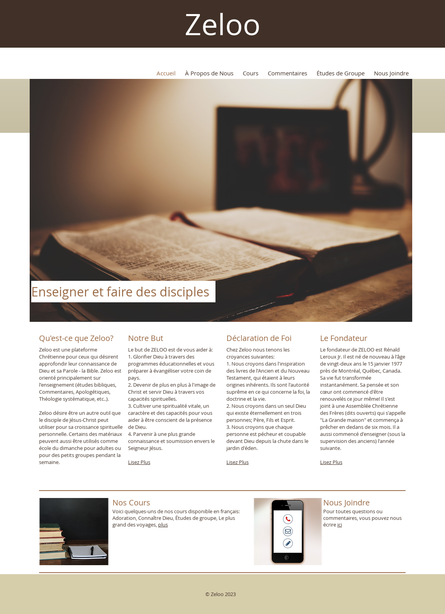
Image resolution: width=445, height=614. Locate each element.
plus (163, 524)
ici (339, 524)
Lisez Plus (139, 462)
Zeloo (222, 24)
